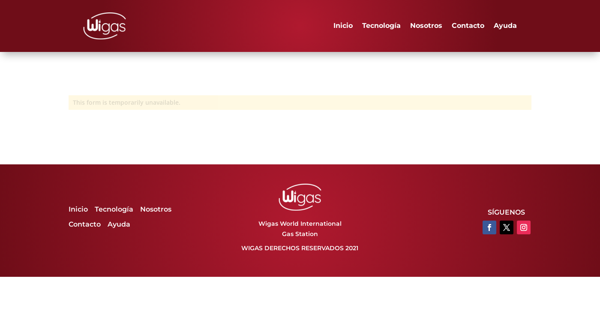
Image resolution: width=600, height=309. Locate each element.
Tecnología (381, 25)
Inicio (343, 25)
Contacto (468, 25)
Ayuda (505, 25)
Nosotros (426, 25)
